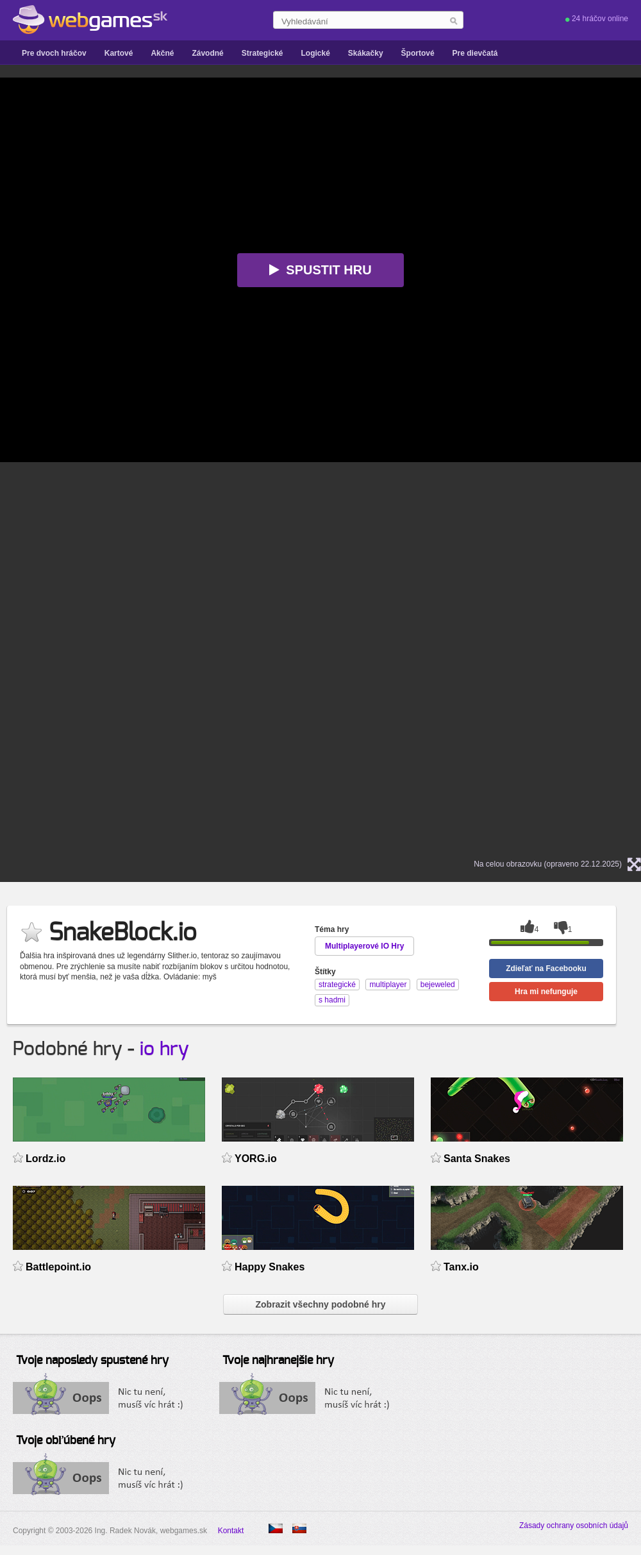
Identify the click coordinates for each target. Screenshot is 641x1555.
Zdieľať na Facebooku (546, 968)
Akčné (162, 53)
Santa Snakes (477, 1158)
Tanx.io (461, 1266)
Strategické (262, 53)
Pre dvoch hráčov (54, 53)
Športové (418, 53)
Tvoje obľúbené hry (65, 1441)
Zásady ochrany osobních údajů (573, 1525)
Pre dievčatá (475, 53)
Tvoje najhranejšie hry (278, 1361)
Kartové (118, 53)
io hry (164, 1049)
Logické (315, 53)
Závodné (207, 53)
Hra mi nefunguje (546, 991)
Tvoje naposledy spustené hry (92, 1361)
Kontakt (231, 1530)
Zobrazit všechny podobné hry (320, 1304)
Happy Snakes (269, 1266)
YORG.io (256, 1158)
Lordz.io (45, 1158)
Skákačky (365, 53)
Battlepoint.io (58, 1266)
